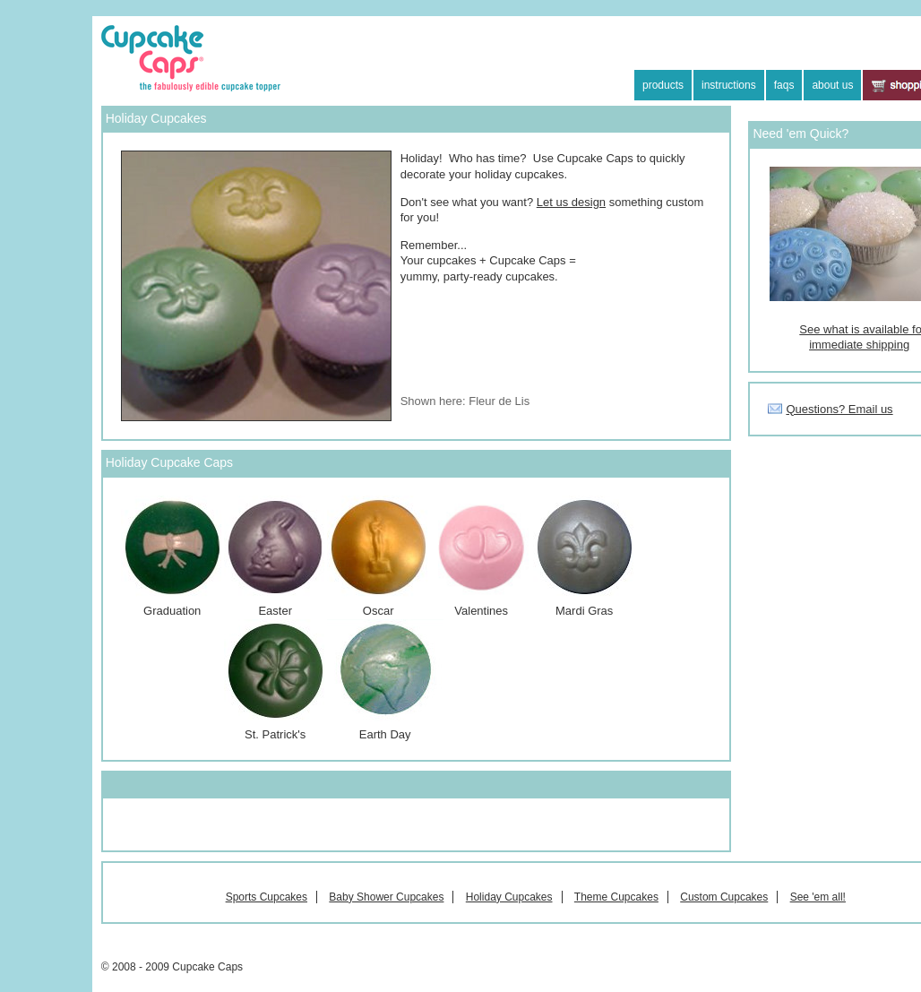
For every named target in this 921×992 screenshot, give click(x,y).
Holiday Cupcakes (509, 897)
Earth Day (385, 680)
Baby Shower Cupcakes (386, 897)
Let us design (571, 202)
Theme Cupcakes (616, 897)
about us (832, 85)
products (663, 85)
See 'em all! (818, 897)
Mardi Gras (584, 610)
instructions (729, 85)
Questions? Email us (839, 409)
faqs (784, 85)
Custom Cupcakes (724, 897)
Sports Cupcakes (266, 897)
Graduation (172, 556)
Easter (275, 556)
